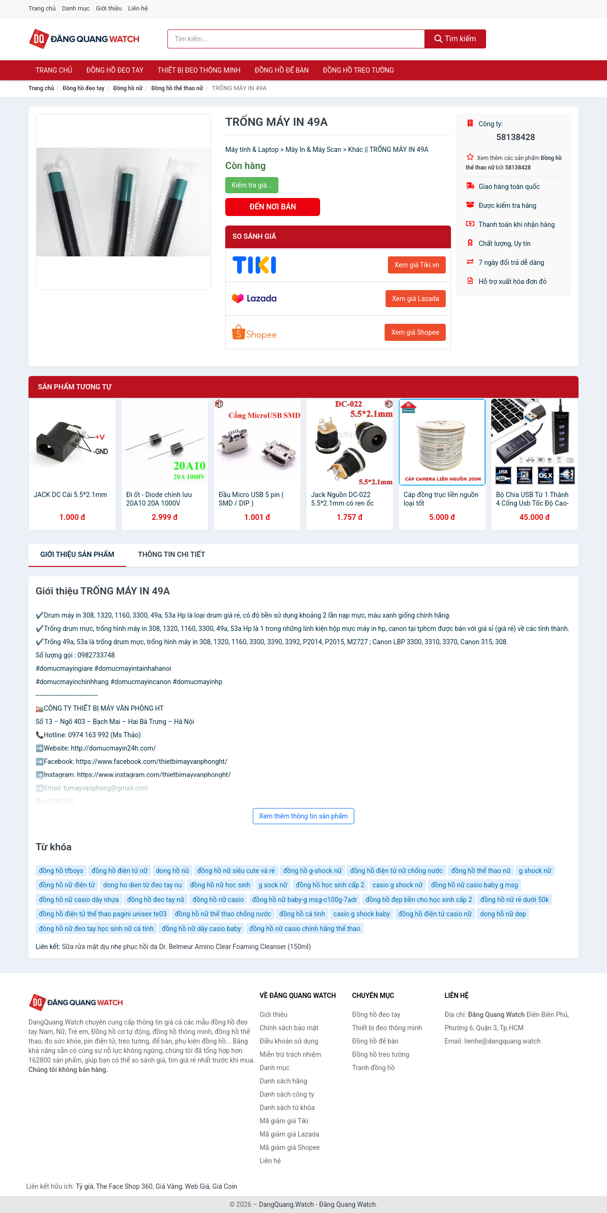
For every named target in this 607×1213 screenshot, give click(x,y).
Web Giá (197, 1186)
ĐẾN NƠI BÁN (272, 206)
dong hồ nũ (172, 870)
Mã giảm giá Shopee (290, 1147)
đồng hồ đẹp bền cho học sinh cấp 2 (419, 899)
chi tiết (171, 554)
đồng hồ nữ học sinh (220, 885)
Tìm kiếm (455, 38)
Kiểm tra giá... (251, 185)
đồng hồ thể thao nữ (481, 870)
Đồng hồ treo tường (358, 70)
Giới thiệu (108, 8)
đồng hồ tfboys (61, 870)
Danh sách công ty (287, 1094)
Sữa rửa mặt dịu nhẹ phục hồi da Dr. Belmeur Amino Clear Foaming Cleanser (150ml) (186, 946)
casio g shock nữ (398, 885)
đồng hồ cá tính (302, 914)
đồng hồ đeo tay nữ (155, 899)
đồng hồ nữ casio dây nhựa (79, 899)
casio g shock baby (361, 914)
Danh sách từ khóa (287, 1107)
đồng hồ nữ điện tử (67, 885)
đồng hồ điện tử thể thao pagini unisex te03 (102, 914)
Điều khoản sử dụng (289, 1041)
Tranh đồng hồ (373, 1068)
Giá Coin (224, 1186)
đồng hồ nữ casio (218, 899)
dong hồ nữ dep (503, 914)
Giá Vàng (169, 1186)
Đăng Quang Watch (347, 1204)
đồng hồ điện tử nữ (119, 870)
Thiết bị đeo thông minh (198, 70)
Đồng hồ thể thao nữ (177, 88)
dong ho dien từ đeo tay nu (142, 885)
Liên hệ (138, 8)
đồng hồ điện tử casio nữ (435, 914)
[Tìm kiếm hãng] (296, 38)
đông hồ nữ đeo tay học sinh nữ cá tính (96, 928)
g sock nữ (272, 885)
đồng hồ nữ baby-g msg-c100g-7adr (305, 899)
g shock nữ (535, 870)
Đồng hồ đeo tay (114, 70)
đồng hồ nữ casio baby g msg (474, 885)
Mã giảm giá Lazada (290, 1134)
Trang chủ (41, 8)
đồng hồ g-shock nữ (312, 870)
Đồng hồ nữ (128, 88)
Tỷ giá (84, 1186)
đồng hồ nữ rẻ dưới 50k (514, 899)
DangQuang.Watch (286, 1204)
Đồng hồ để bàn (282, 70)
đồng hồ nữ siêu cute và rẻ (236, 870)
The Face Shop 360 (124, 1186)
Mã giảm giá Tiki (284, 1121)
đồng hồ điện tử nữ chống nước (396, 870)
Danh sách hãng (283, 1081)
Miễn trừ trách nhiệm (290, 1054)
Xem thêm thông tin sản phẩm (303, 816)
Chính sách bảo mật (289, 1028)
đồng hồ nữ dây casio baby (201, 928)
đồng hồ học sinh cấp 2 (330, 885)
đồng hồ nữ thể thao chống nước (223, 914)
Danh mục (76, 8)
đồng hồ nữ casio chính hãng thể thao (304, 928)
